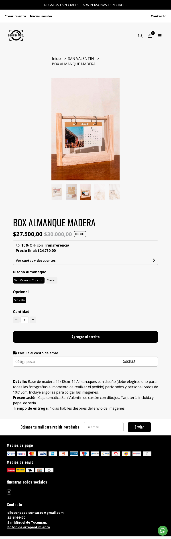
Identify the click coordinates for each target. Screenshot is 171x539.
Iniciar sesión (41, 16)
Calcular (128, 361)
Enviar (139, 427)
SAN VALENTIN (81, 58)
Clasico (51, 280)
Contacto (159, 16)
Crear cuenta (15, 16)
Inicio (57, 58)
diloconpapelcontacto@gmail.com (35, 512)
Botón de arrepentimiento (28, 527)
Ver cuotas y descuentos (36, 260)
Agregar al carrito (85, 336)
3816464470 (16, 517)
